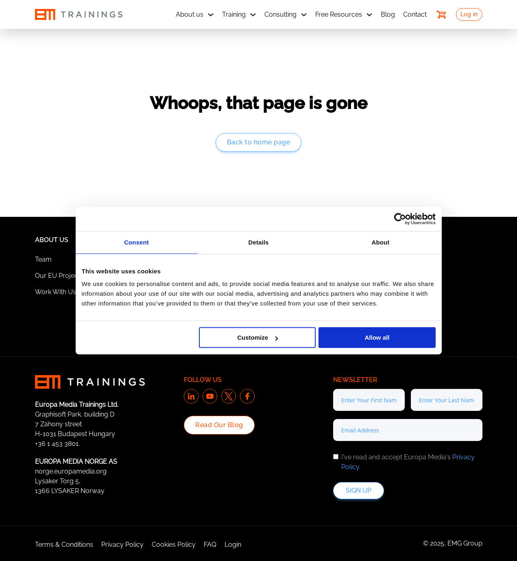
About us (189, 14)
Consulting (280, 14)
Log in (469, 14)
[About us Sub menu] (210, 14)
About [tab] (381, 242)
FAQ (210, 544)
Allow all (377, 337)
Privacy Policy (122, 544)
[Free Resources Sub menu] (369, 14)
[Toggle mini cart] (441, 15)
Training (234, 14)
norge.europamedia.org (71, 471)
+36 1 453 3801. (57, 443)
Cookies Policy (174, 544)
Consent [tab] (136, 242)
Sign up (358, 490)
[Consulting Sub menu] (304, 14)
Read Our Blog (219, 425)
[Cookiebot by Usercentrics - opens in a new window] (400, 219)
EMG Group (464, 543)
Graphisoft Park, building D (74, 414)
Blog (388, 14)
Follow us (203, 380)
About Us (51, 240)
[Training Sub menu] (253, 14)
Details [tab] (259, 242)
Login (233, 544)
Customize (257, 337)
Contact (415, 14)
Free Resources (338, 14)
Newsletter (355, 380)
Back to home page (258, 142)
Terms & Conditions (64, 544)
